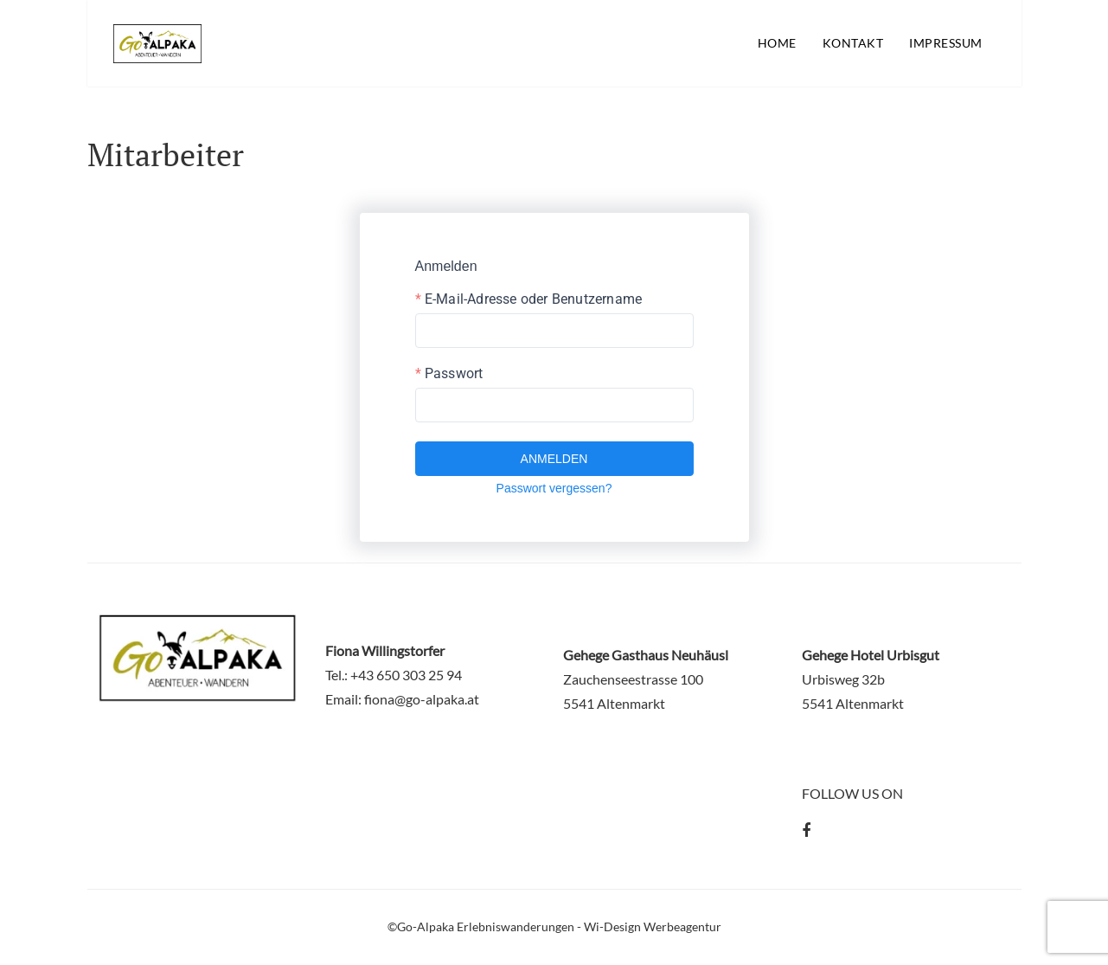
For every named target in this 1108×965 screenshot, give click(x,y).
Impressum (946, 42)
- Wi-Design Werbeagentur (649, 926)
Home (777, 42)
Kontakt (853, 42)
